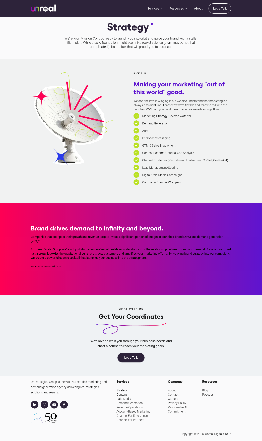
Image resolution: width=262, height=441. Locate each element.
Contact (173, 394)
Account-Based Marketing (133, 411)
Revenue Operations (129, 407)
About (198, 8)
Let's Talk (220, 8)
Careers (173, 398)
